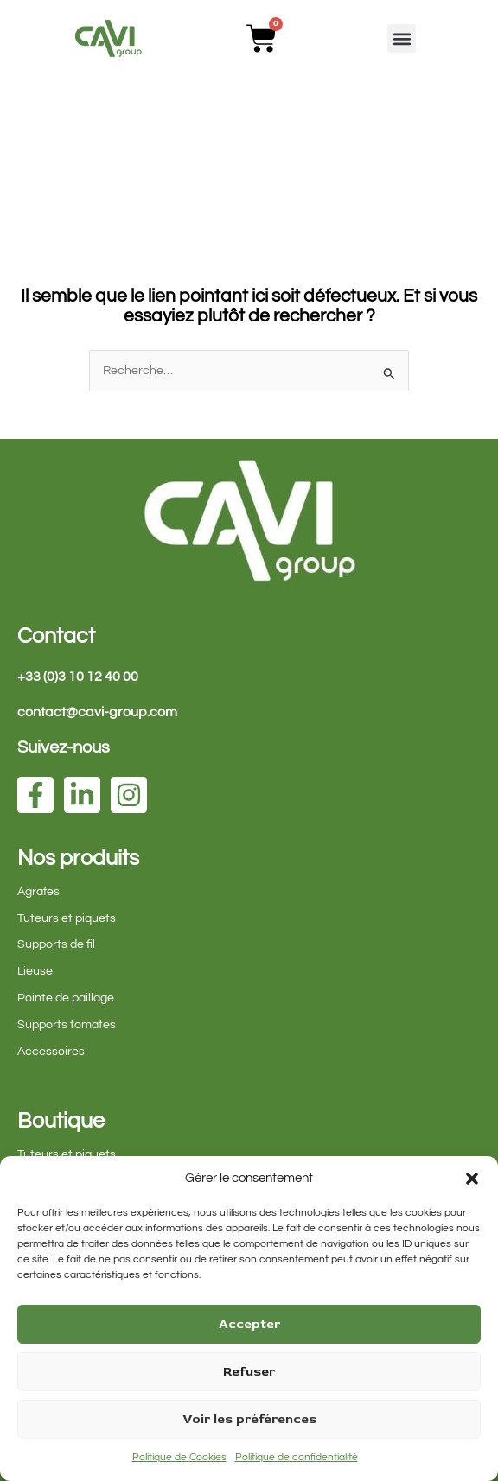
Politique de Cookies (179, 1457)
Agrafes (38, 892)
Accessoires (51, 1052)
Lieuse (35, 971)
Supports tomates (66, 1025)
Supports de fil (56, 944)
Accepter (249, 1324)
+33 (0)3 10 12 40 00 (77, 676)
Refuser (249, 1371)
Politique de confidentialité (296, 1457)
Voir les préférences (249, 1419)
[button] (472, 1178)
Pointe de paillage (65, 998)
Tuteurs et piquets (66, 918)
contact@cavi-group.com (97, 712)
